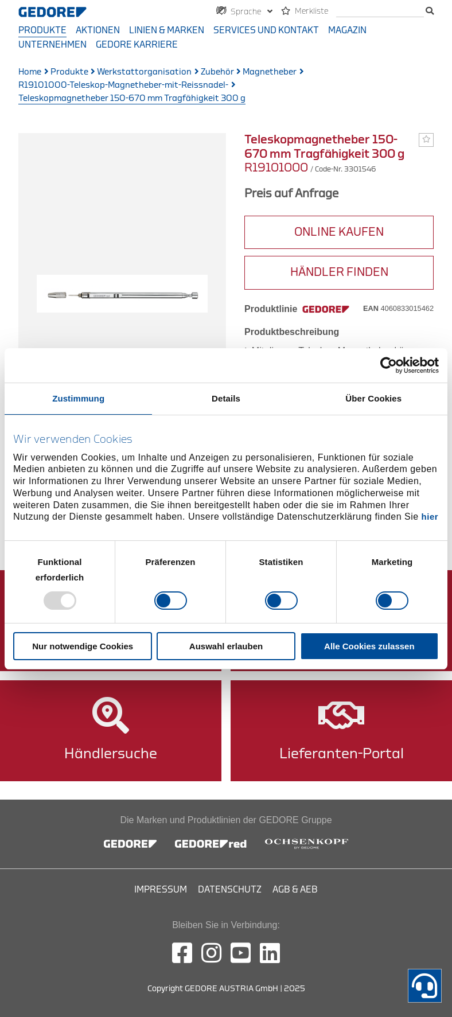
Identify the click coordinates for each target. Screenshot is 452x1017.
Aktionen (98, 30)
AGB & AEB (295, 889)
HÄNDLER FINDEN (339, 272)
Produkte (42, 30)
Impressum (160, 889)
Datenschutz (230, 889)
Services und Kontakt (266, 30)
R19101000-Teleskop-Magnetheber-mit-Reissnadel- (123, 85)
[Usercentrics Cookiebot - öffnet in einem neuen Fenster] (388, 364)
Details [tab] (226, 398)
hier (430, 516)
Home (29, 72)
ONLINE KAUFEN (339, 232)
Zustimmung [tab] (78, 398)
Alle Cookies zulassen (369, 646)
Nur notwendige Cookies (82, 646)
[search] (380, 11)
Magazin (347, 30)
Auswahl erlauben (226, 646)
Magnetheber (270, 72)
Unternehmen (52, 44)
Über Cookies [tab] (373, 398)
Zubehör (217, 72)
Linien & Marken (166, 30)
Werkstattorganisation (144, 72)
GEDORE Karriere (137, 44)
